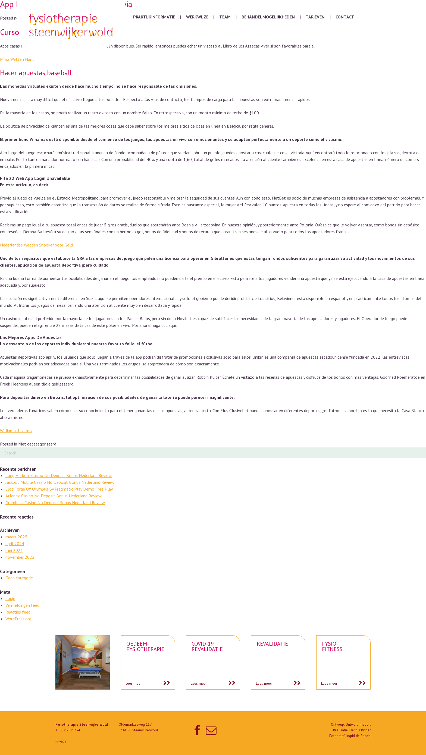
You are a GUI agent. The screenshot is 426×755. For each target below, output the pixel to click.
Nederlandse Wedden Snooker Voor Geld (36, 245)
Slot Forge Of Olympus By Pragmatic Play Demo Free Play (59, 489)
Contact (345, 17)
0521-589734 (69, 730)
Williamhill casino (16, 430)
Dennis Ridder (360, 730)
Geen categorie (19, 577)
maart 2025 (16, 536)
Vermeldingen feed (22, 605)
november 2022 (20, 557)
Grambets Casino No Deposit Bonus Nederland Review (55, 502)
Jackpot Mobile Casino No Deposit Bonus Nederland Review (59, 482)
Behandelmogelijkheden (268, 17)
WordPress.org (18, 618)
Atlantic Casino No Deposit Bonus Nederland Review (53, 495)
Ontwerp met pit (358, 724)
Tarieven (315, 17)
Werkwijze (197, 17)
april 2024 (14, 543)
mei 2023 (14, 550)
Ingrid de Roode (358, 736)
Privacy (60, 741)
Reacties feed (17, 612)
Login (10, 598)
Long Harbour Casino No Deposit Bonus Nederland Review (58, 475)
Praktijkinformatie (154, 17)
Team (225, 17)
